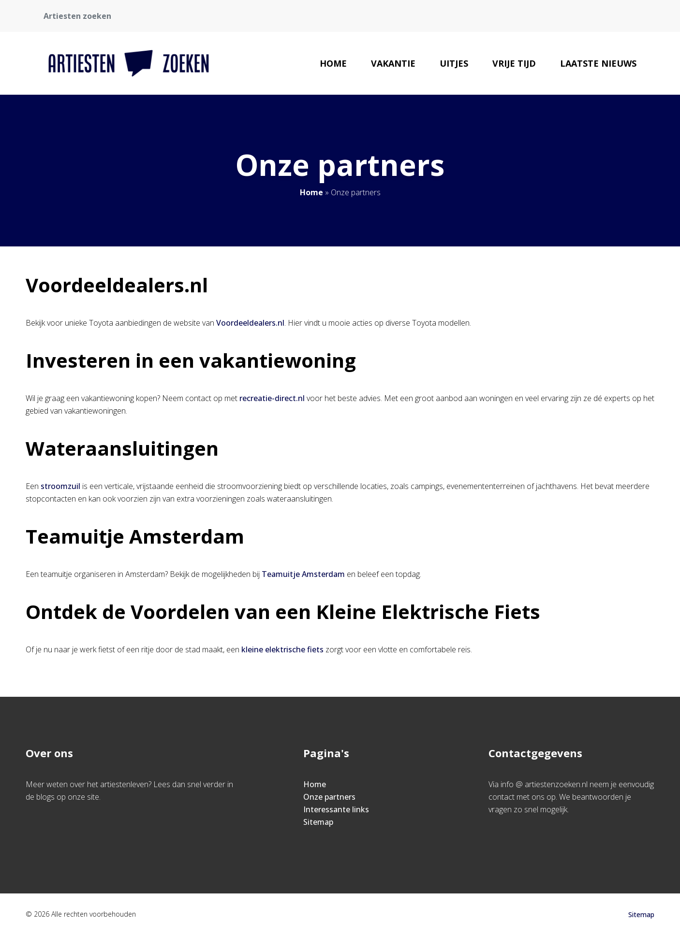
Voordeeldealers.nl (250, 322)
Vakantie (393, 63)
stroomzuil (60, 486)
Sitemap (318, 822)
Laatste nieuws (598, 63)
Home (333, 63)
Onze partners (329, 796)
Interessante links (336, 809)
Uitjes (454, 63)
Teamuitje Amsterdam (303, 574)
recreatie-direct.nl (272, 398)
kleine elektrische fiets (282, 649)
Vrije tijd (514, 63)
